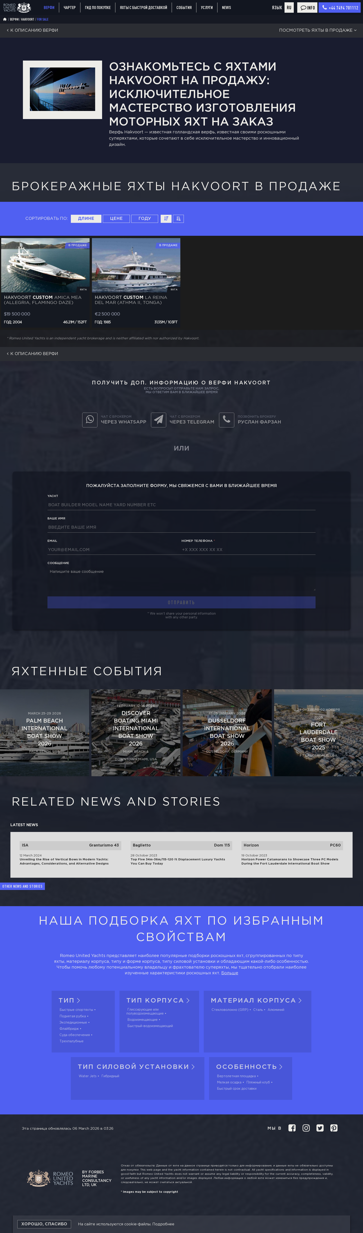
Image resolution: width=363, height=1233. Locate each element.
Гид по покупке (98, 7)
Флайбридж (69, 1029)
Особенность (250, 1067)
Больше (229, 973)
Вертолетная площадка (236, 1076)
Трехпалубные (71, 1041)
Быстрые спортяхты (76, 1010)
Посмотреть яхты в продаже (318, 30)
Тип (71, 1000)
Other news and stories (22, 886)
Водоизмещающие (142, 1019)
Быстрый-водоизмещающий (150, 1026)
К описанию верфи (31, 30)
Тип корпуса (159, 1000)
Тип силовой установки (137, 1067)
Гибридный (110, 1076)
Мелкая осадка (229, 1082)
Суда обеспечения (74, 1035)
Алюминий (276, 1010)
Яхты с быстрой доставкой (143, 7)
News (226, 7)
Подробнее (163, 1224)
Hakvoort (27, 19)
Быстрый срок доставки (237, 1088)
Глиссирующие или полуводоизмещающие (145, 1011)
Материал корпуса (257, 1000)
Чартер (70, 7)
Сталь (258, 1010)
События (184, 7)
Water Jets (88, 1076)
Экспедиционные (73, 1022)
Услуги (207, 7)
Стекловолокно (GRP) (230, 1010)
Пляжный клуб (258, 1082)
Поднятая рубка (72, 1016)
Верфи (49, 7)
